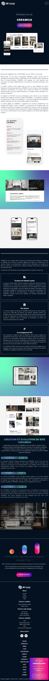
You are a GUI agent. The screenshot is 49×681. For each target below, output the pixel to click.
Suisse (24, 656)
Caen (24, 649)
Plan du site (14, 679)
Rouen (24, 641)
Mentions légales (5, 679)
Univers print (24, 606)
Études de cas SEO (24, 622)
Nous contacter (24, 25)
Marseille (24, 659)
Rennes (24, 675)
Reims (24, 646)
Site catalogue (24, 613)
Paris (24, 669)
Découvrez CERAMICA (13, 524)
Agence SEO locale (24, 624)
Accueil (24, 593)
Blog (24, 595)
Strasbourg (24, 651)
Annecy (24, 654)
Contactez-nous (39, 675)
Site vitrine (24, 612)
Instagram (21, 635)
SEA (24, 626)
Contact (24, 597)
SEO (24, 621)
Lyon (24, 672)
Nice (24, 664)
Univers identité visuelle (24, 604)
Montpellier (24, 662)
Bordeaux (24, 643)
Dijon (24, 667)
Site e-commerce (24, 615)
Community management (24, 628)
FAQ (24, 599)
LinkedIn (26, 635)
